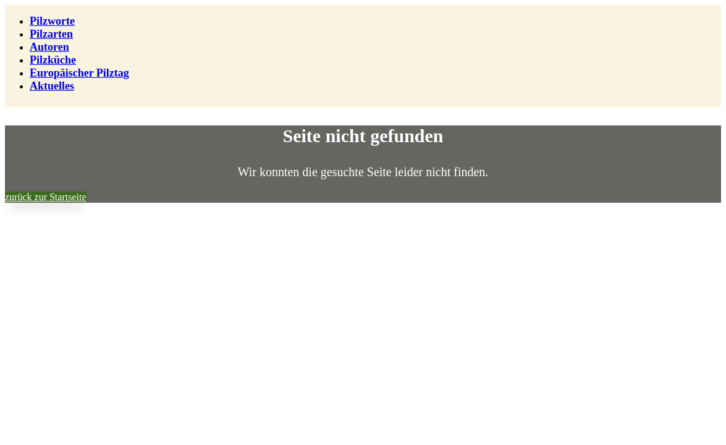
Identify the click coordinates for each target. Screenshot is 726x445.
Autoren (49, 47)
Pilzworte (52, 21)
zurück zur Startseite (46, 197)
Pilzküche (53, 60)
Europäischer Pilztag (79, 73)
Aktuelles (52, 86)
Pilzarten (51, 34)
